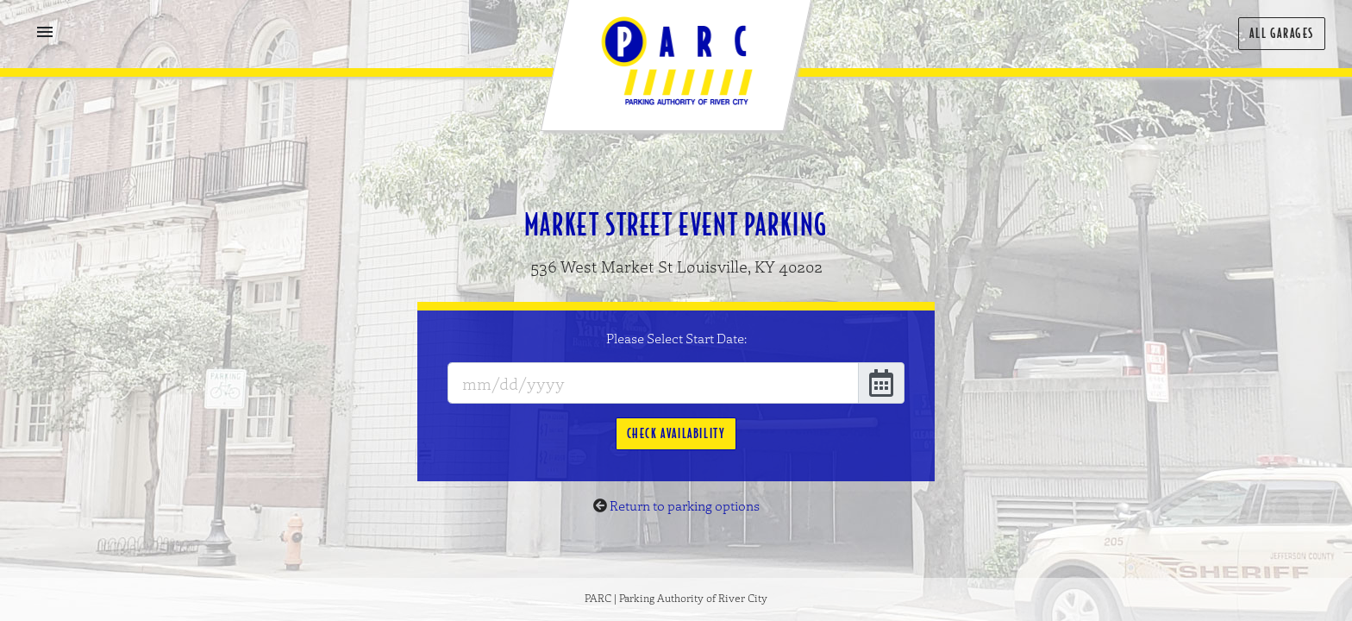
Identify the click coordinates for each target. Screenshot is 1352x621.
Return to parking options (685, 505)
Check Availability (676, 433)
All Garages (1281, 33)
